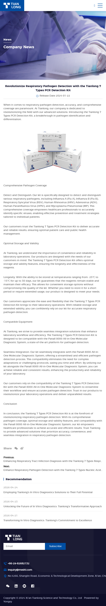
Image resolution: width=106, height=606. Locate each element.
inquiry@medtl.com (20, 570)
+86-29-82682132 (18, 563)
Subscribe (55, 546)
